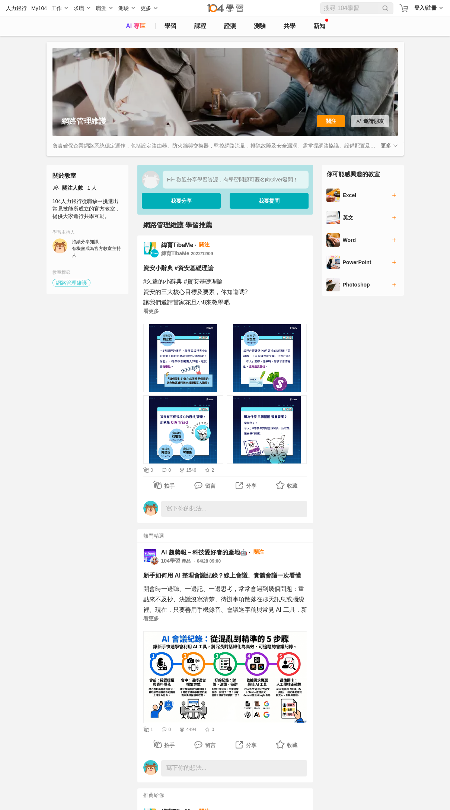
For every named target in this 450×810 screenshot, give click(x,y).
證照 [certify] (230, 26)
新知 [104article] (320, 24)
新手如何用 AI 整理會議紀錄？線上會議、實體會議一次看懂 (222, 575)
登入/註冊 (425, 8)
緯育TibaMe (177, 245)
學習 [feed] (170, 26)
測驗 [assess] (260, 26)
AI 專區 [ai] (135, 26)
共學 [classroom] (290, 26)
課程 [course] (200, 26)
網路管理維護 (71, 283)
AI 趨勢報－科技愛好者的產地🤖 (204, 552)
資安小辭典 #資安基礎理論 (178, 268)
